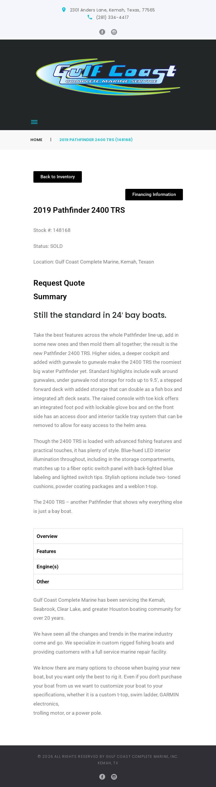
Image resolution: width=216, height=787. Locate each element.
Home (36, 140)
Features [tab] (46, 551)
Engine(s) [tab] (48, 567)
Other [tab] (43, 582)
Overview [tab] (47, 536)
